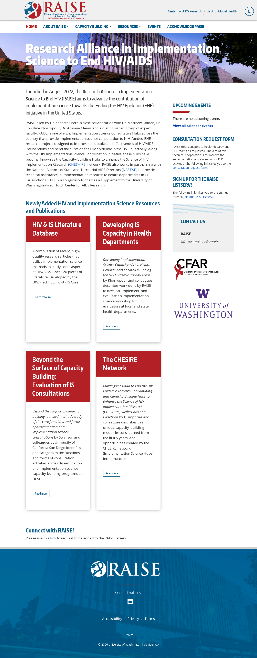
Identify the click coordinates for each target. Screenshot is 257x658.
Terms (149, 618)
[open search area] (249, 11)
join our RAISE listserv (198, 197)
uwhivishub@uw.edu (203, 241)
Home (31, 26)
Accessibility (112, 618)
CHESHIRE (77, 164)
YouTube (130, 601)
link (53, 538)
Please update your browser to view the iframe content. (203, 122)
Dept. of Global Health (222, 11)
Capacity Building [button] (91, 26)
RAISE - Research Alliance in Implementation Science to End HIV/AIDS (128, 570)
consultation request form (190, 168)
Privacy (133, 618)
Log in (128, 634)
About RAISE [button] (54, 26)
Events (154, 26)
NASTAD (129, 169)
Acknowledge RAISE (185, 26)
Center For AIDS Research (185, 11)
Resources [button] (128, 26)
